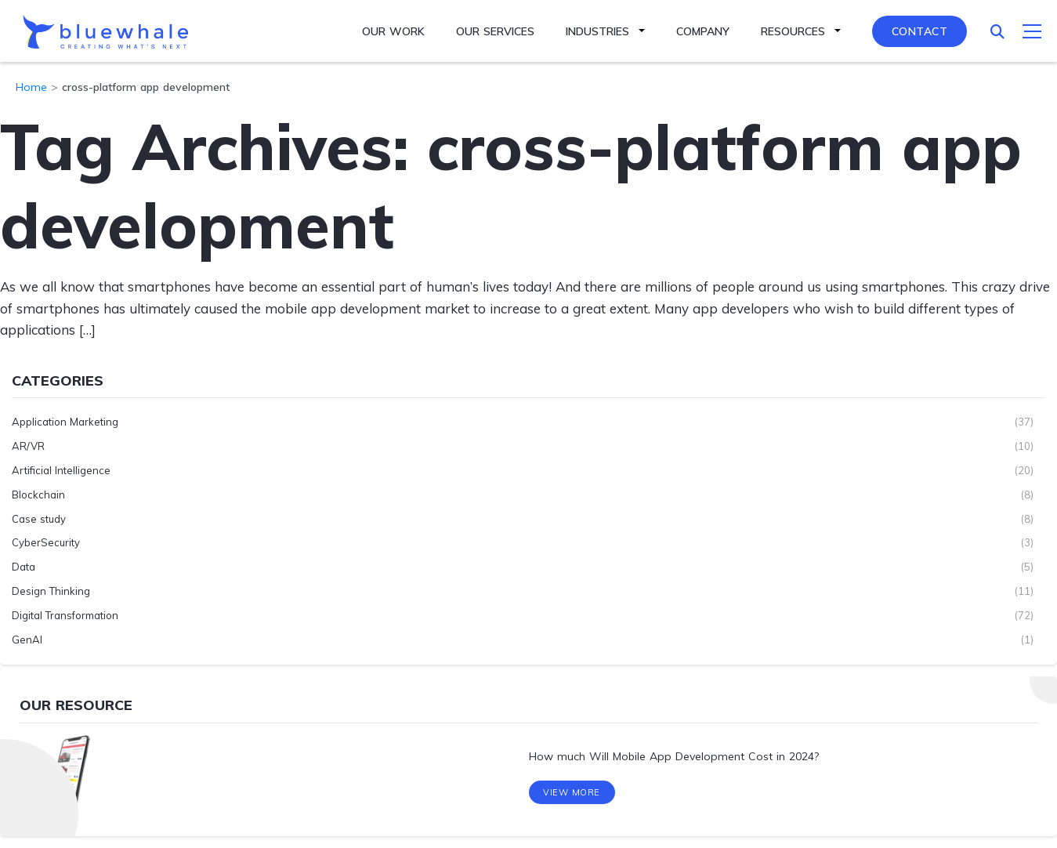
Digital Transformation (65, 615)
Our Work (393, 31)
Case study (39, 519)
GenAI (27, 639)
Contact (920, 31)
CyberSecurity (46, 542)
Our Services (495, 31)
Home (31, 87)
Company (702, 31)
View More (571, 792)
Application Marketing (65, 421)
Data (23, 566)
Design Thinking (51, 591)
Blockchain (38, 494)
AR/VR (28, 446)
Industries (597, 31)
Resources (793, 31)
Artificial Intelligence (61, 470)
